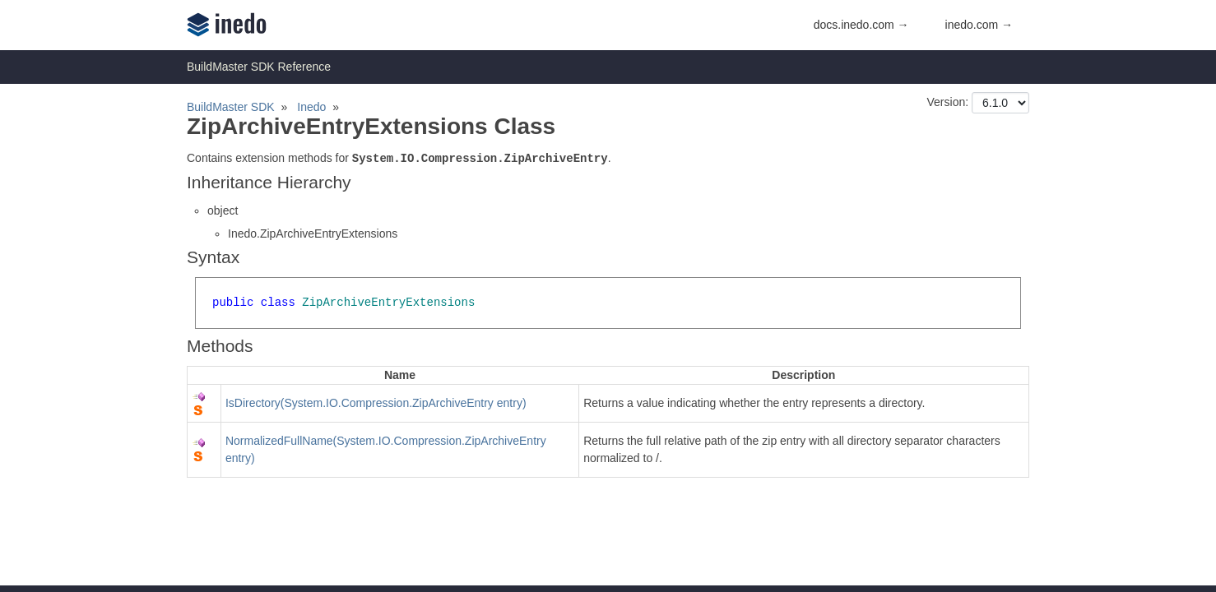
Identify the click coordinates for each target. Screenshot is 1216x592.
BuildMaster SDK (231, 106)
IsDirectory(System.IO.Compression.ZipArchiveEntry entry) (376, 402)
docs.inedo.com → (861, 24)
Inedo (311, 106)
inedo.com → (979, 24)
